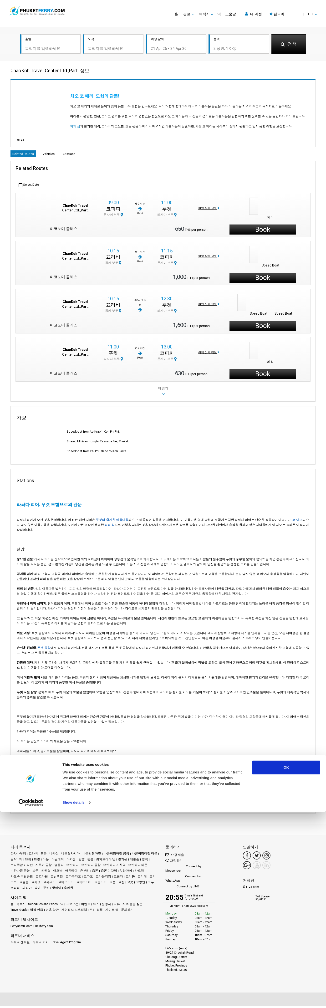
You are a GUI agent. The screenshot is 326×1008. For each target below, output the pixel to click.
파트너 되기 (40, 944)
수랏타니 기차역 (114, 866)
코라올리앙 (103, 878)
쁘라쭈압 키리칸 (21, 866)
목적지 (20, 905)
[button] (293, 14)
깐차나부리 (18, 855)
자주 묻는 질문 (132, 905)
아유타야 (71, 872)
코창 (121, 883)
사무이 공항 (44, 866)
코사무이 (49, 883)
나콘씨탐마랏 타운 (144, 855)
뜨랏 (28, 861)
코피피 (113, 210)
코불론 (24, 883)
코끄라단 (42, 878)
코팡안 (140, 883)
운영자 (106, 905)
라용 (46, 861)
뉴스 (96, 905)
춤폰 (95, 872)
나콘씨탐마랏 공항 (116, 855)
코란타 (118, 878)
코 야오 (297, 521)
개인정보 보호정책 (74, 911)
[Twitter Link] (257, 857)
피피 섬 (79, 126)
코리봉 (130, 878)
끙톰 (44, 855)
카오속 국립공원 (21, 878)
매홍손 (134, 861)
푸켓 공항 (44, 649)
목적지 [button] (204, 14)
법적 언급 (36, 911)
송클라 (59, 866)
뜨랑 (37, 861)
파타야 (27, 889)
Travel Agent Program (66, 944)
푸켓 (167, 210)
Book (262, 231)
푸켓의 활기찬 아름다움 (112, 521)
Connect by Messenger (183, 870)
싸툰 (35, 872)
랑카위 (122, 861)
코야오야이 (84, 883)
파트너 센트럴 (20, 944)
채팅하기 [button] (174, 862)
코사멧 (36, 883)
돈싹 (13, 861)
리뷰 (117, 905)
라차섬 (71, 861)
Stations (81, 155)
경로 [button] (186, 14)
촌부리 (84, 872)
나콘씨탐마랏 (91, 855)
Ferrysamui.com (21, 927)
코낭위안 (57, 878)
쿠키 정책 (96, 911)
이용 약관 (52, 911)
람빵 (81, 861)
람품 (90, 861)
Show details (73, 999)
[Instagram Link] (266, 857)
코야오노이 (66, 883)
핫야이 (56, 889)
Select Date (29, 186)
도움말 (230, 14)
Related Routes (26, 155)
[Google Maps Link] (247, 867)
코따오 (88, 878)
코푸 (151, 883)
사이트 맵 (111, 911)
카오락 (139, 872)
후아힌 (68, 889)
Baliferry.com (44, 927)
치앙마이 (126, 872)
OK (286, 964)
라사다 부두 (167, 216)
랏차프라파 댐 (105, 861)
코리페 (142, 878)
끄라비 (113, 258)
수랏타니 (72, 866)
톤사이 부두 (113, 216)
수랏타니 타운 (138, 866)
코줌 (112, 883)
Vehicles (56, 155)
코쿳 (130, 883)
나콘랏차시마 (70, 855)
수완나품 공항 (20, 872)
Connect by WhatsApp (183, 880)
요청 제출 (174, 856)
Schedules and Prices (43, 905)
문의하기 (127, 911)
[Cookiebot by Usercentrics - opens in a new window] (31, 998)
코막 (152, 878)
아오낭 (57, 872)
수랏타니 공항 (91, 866)
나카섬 (54, 855)
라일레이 (57, 861)
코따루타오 (73, 878)
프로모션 (72, 905)
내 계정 (253, 14)
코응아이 (100, 883)
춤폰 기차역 (109, 872)
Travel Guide (18, 911)
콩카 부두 (113, 264)
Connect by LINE (182, 888)
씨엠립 (46, 872)
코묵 (13, 883)
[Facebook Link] (247, 857)
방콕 (145, 861)
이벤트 (85, 905)
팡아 (37, 889)
